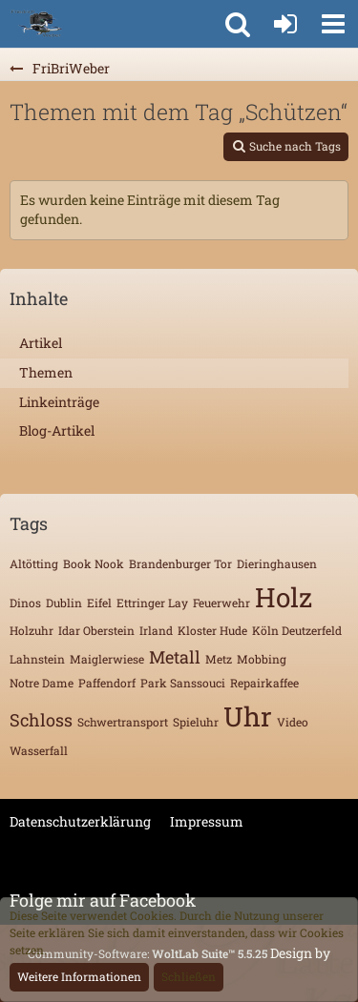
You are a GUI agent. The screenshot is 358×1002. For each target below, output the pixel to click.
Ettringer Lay (152, 602)
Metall (174, 656)
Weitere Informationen (79, 976)
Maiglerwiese (107, 658)
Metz (218, 658)
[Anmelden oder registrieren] (285, 24)
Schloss (41, 719)
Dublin (64, 602)
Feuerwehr (221, 602)
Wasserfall (39, 750)
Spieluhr (196, 721)
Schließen (188, 976)
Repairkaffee (264, 682)
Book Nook (93, 563)
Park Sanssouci (182, 682)
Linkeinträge (59, 402)
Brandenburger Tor (180, 563)
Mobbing (261, 658)
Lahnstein (37, 658)
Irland (156, 630)
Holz (283, 597)
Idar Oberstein (96, 630)
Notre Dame (42, 682)
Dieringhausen (277, 563)
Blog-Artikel (57, 430)
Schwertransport (122, 721)
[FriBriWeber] (36, 24)
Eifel (99, 602)
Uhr (247, 716)
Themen (46, 372)
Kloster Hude (212, 630)
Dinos (25, 602)
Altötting (34, 563)
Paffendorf (107, 682)
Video (292, 721)
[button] (333, 24)
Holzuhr (31, 630)
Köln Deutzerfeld (297, 630)
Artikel (40, 343)
